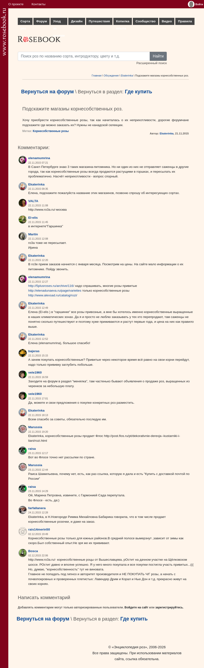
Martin (33, 234)
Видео (167, 21)
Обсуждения (111, 75)
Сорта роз (25, 22)
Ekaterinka (127, 75)
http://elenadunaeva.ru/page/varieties (54, 290)
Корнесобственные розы (51, 131)
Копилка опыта (122, 22)
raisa (32, 448)
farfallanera (37, 508)
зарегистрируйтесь (169, 607)
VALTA (33, 201)
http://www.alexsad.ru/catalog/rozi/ (52, 295)
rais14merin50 (39, 529)
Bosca (33, 551)
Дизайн (77, 21)
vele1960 (35, 372)
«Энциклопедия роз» (129, 647)
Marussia (35, 427)
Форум (41, 21)
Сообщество (145, 21)
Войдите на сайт (136, 607)
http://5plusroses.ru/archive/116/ (51, 286)
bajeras (34, 351)
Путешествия (99, 21)
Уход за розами (59, 22)
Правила (185, 21)
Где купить (138, 92)
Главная (97, 75)
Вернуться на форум (47, 92)
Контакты (39, 4)
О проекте (15, 4)
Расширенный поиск (151, 63)
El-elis (33, 217)
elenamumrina (39, 158)
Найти (158, 56)
